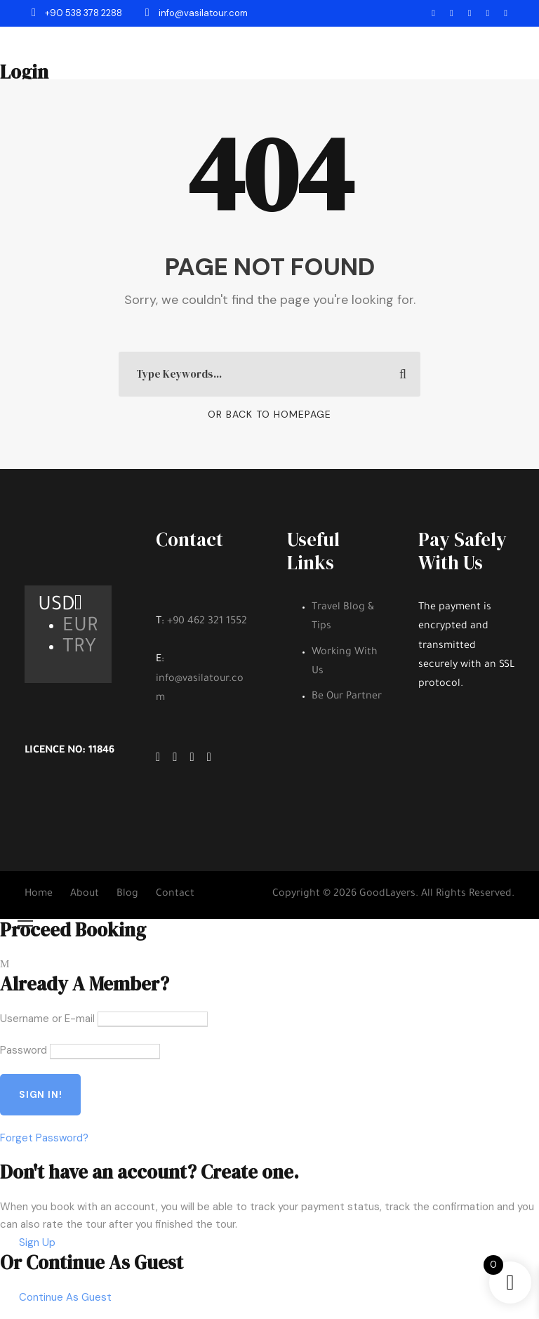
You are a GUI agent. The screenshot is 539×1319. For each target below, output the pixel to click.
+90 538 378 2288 (78, 13)
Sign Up (37, 1242)
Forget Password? (44, 1138)
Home (39, 894)
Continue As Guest (65, 1297)
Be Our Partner (347, 697)
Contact (175, 894)
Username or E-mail (47, 1019)
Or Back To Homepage (269, 414)
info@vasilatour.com (196, 13)
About (84, 894)
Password (23, 1050)
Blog (127, 894)
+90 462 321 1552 (207, 622)
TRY (79, 648)
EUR (80, 627)
